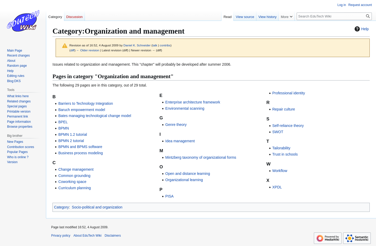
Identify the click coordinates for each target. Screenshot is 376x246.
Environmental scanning (184, 108)
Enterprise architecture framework (192, 102)
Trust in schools (285, 154)
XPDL (277, 187)
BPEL (63, 122)
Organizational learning (184, 180)
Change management (75, 169)
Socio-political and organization (97, 207)
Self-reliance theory (288, 126)
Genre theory (176, 124)
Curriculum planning (74, 188)
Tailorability (281, 148)
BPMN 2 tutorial (71, 141)
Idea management (180, 141)
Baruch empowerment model (81, 110)
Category (61, 207)
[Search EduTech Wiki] (334, 16)
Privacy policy (60, 235)
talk (154, 45)
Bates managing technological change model (94, 116)
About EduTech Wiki (87, 235)
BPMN (63, 128)
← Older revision (87, 50)
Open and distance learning (187, 173)
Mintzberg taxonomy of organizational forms (200, 157)
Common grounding (74, 176)
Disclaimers (113, 235)
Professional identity (288, 93)
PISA (169, 196)
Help (361, 29)
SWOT (277, 132)
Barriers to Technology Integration (85, 103)
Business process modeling (80, 153)
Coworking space (72, 182)
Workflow (279, 171)
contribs (165, 45)
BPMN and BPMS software (80, 147)
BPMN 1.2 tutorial (72, 134)
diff (72, 50)
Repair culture (283, 109)
